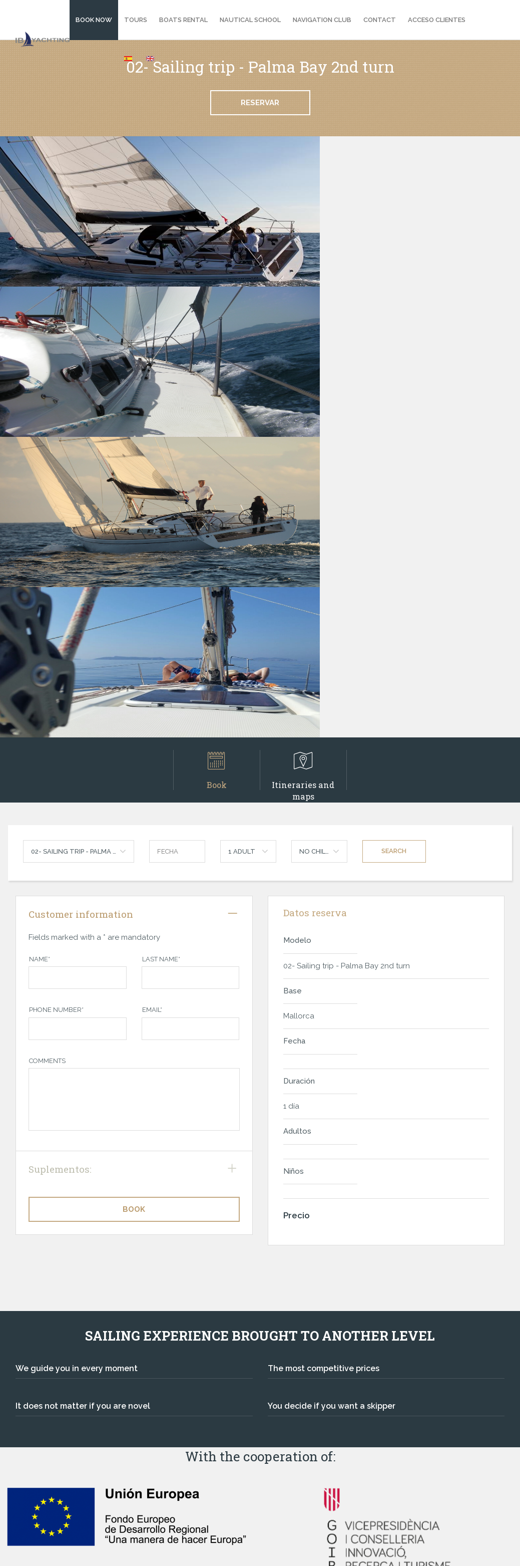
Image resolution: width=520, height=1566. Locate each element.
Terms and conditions (64, 1499)
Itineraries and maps (303, 470)
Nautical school (250, 20)
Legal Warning (50, 1487)
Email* (152, 709)
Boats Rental (183, 20)
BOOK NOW (94, 20)
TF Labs (489, 1549)
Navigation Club (322, 20)
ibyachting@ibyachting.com (68, 1396)
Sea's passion (304, 1388)
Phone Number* (56, 709)
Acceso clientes (436, 20)
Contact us (44, 1474)
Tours (135, 20)
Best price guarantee (319, 1375)
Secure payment (309, 1363)
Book (216, 470)
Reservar (260, 102)
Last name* (161, 658)
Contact (379, 20)
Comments (47, 760)
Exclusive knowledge (318, 1401)
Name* (39, 658)
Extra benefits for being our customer (350, 1413)
